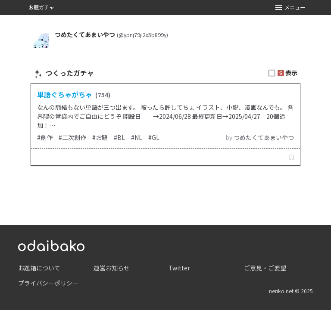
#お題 (100, 137)
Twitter (179, 268)
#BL (119, 137)
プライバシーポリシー (48, 283)
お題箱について (39, 268)
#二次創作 (72, 137)
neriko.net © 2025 (291, 291)
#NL (136, 137)
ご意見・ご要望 (265, 268)
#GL (153, 137)
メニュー (290, 7)
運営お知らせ (112, 268)
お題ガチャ (41, 7)
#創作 (45, 137)
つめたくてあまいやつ (264, 137)
